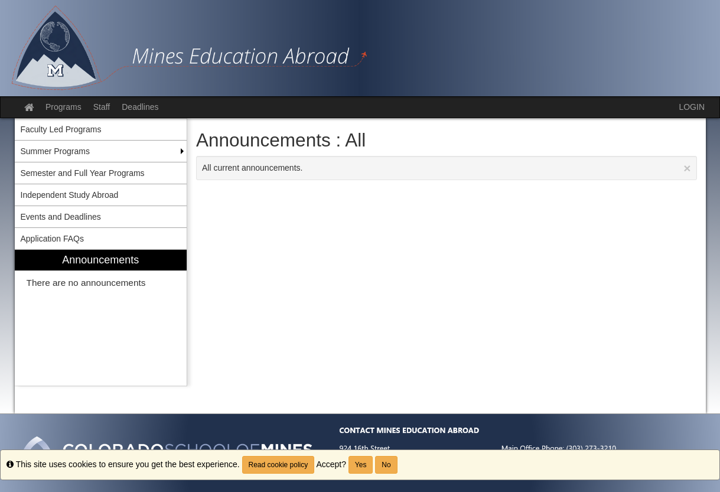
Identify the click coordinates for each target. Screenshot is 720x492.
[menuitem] (101, 318)
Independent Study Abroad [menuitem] (70, 195)
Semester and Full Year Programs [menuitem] (83, 173)
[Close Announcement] (686, 168)
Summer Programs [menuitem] (55, 151)
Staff (101, 107)
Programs (63, 107)
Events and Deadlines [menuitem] (61, 216)
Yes (361, 465)
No (386, 465)
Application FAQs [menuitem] (52, 238)
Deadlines (140, 107)
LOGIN (692, 107)
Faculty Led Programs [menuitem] (61, 129)
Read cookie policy (278, 465)
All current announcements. (446, 168)
